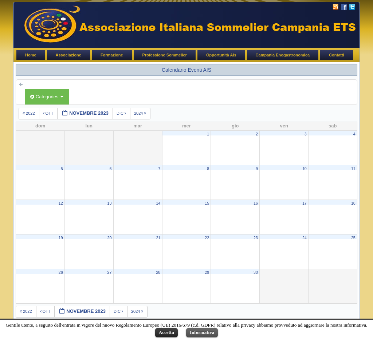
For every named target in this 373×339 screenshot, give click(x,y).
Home (30, 55)
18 (353, 203)
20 (109, 238)
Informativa (202, 332)
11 (353, 168)
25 (353, 238)
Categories (46, 96)
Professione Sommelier (164, 55)
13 (109, 203)
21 (158, 238)
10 (304, 168)
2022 (29, 113)
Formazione (112, 55)
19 (61, 238)
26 (61, 272)
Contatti (336, 55)
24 (304, 238)
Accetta (166, 332)
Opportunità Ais (221, 55)
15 (207, 203)
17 (304, 203)
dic (122, 113)
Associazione (68, 55)
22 (207, 238)
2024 (141, 113)
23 (256, 238)
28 (158, 272)
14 (158, 203)
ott (49, 113)
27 (109, 272)
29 (207, 272)
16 (256, 203)
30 (256, 272)
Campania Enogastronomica (283, 55)
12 (61, 203)
